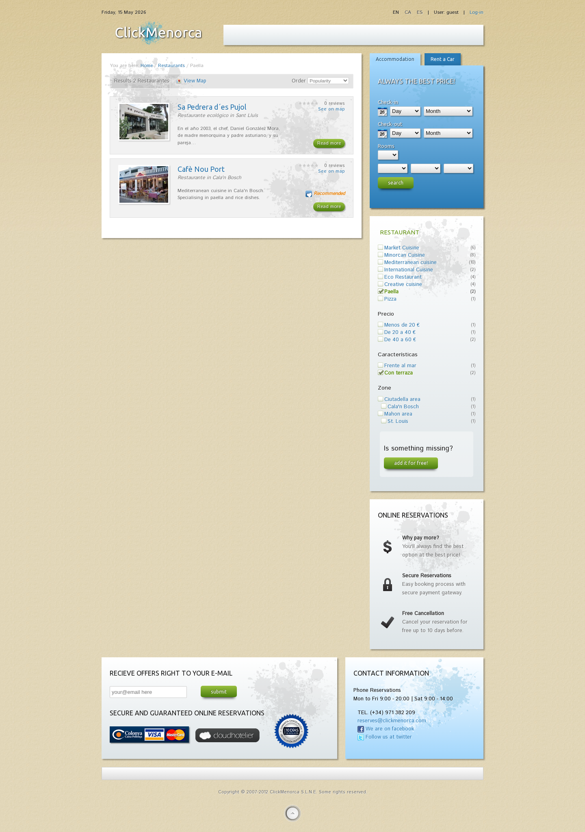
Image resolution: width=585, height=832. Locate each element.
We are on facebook (390, 729)
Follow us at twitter (389, 737)
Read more (329, 143)
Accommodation (395, 59)
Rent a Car (443, 59)
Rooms (386, 146)
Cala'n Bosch (403, 407)
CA (409, 12)
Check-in (388, 102)
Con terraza (398, 373)
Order (299, 81)
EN (397, 12)
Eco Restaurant (403, 277)
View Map (195, 81)
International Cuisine (408, 270)
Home (147, 65)
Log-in (476, 12)
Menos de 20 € (402, 325)
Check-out (390, 124)
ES (419, 12)
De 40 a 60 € (400, 340)
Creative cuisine (403, 284)
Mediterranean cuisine (410, 262)
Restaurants (171, 65)
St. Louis (398, 421)
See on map (331, 109)
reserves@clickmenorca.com (392, 721)
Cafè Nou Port (201, 169)
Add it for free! (411, 463)
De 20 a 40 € (400, 332)
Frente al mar (400, 366)
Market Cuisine (401, 248)
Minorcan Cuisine (404, 255)
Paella (391, 292)
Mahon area (398, 414)
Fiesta (158, 33)
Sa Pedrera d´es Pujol (212, 107)
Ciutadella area (402, 399)
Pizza (390, 299)
